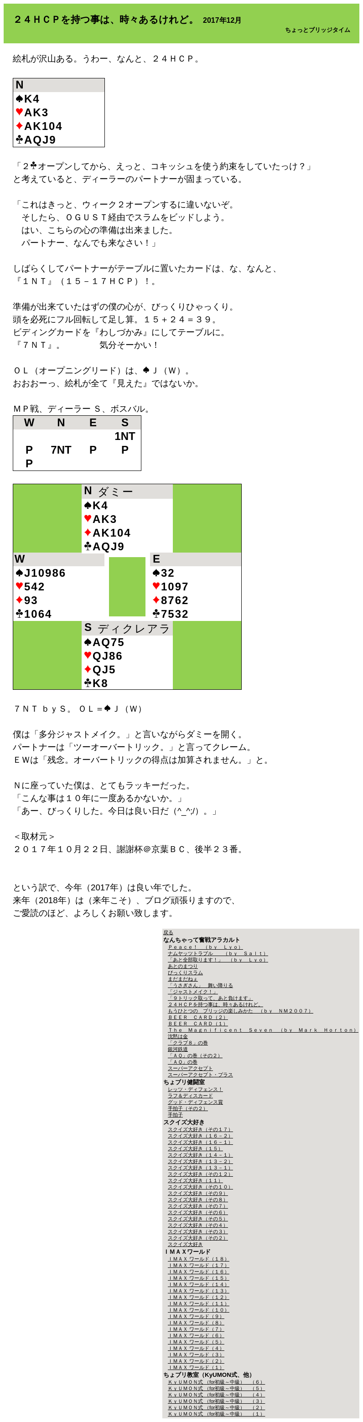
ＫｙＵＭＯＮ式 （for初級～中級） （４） (216, 1394)
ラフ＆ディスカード (190, 1095)
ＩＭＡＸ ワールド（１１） (198, 1303)
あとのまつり (183, 966)
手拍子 (175, 1114)
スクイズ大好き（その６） (198, 1212)
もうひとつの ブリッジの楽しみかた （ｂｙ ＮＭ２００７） (240, 1010)
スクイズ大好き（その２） (198, 1238)
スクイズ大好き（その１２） (200, 1174)
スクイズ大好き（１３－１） (200, 1167)
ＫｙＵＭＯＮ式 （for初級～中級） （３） (216, 1401)
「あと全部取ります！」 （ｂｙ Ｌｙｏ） (218, 959)
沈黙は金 (178, 1036)
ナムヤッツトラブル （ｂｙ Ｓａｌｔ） (218, 953)
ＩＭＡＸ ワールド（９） (196, 1316)
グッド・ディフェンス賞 (195, 1102)
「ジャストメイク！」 (193, 991)
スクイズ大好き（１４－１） (200, 1155)
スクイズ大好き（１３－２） (200, 1161)
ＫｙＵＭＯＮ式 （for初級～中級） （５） (216, 1388)
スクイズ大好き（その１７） (200, 1129)
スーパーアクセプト (190, 1068)
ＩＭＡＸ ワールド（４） (196, 1348)
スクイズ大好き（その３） (198, 1231)
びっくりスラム (185, 972)
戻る (168, 932)
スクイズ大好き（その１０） (200, 1186)
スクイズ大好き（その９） (198, 1193)
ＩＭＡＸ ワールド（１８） (198, 1259)
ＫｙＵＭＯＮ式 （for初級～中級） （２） (216, 1407)
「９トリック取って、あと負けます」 (210, 998)
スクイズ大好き (185, 1244)
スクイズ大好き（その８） (198, 1199)
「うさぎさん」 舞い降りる (200, 985)
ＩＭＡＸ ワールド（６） (196, 1335)
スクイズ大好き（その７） (198, 1206)
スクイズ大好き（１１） (195, 1180)
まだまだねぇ (183, 979)
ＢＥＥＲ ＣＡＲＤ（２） (198, 1017)
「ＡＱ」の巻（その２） (195, 1055)
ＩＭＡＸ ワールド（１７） (198, 1265)
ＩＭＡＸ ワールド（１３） (198, 1290)
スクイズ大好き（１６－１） (200, 1142)
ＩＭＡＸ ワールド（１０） (198, 1310)
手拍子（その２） (188, 1108)
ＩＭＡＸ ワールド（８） (196, 1322)
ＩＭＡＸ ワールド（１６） (198, 1271)
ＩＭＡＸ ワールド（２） (196, 1361)
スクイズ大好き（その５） (198, 1218)
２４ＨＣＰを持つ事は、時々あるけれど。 (215, 1004)
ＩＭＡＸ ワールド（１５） (198, 1278)
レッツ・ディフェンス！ (195, 1089)
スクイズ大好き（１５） (195, 1148)
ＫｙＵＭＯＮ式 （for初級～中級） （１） (216, 1414)
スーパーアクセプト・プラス (200, 1074)
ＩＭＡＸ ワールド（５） (196, 1341)
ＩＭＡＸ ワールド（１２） (198, 1297)
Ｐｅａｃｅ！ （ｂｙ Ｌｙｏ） (205, 947)
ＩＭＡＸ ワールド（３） (196, 1354)
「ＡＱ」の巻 (182, 1062)
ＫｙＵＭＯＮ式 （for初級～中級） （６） (216, 1382)
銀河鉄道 (178, 1049)
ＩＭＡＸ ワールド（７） (196, 1329)
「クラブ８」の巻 (188, 1042)
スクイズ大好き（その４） (198, 1225)
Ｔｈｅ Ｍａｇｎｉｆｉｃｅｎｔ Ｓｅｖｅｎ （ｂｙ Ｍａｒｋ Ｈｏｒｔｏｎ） (263, 1030)
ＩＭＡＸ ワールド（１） (196, 1367)
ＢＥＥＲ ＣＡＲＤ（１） (198, 1023)
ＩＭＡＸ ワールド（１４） (198, 1284)
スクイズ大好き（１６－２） (200, 1135)
